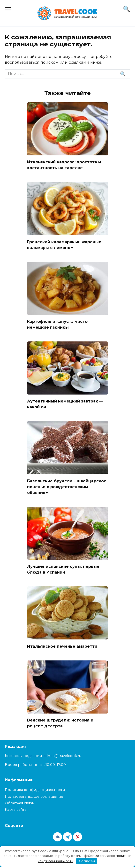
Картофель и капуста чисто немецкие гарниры (57, 324)
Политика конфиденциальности (35, 790)
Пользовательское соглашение (34, 796)
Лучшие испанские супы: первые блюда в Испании (63, 569)
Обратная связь (19, 803)
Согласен (87, 861)
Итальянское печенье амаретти (62, 646)
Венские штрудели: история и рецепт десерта (60, 723)
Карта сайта (15, 809)
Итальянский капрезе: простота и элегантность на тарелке (64, 165)
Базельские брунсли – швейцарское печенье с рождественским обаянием (66, 487)
